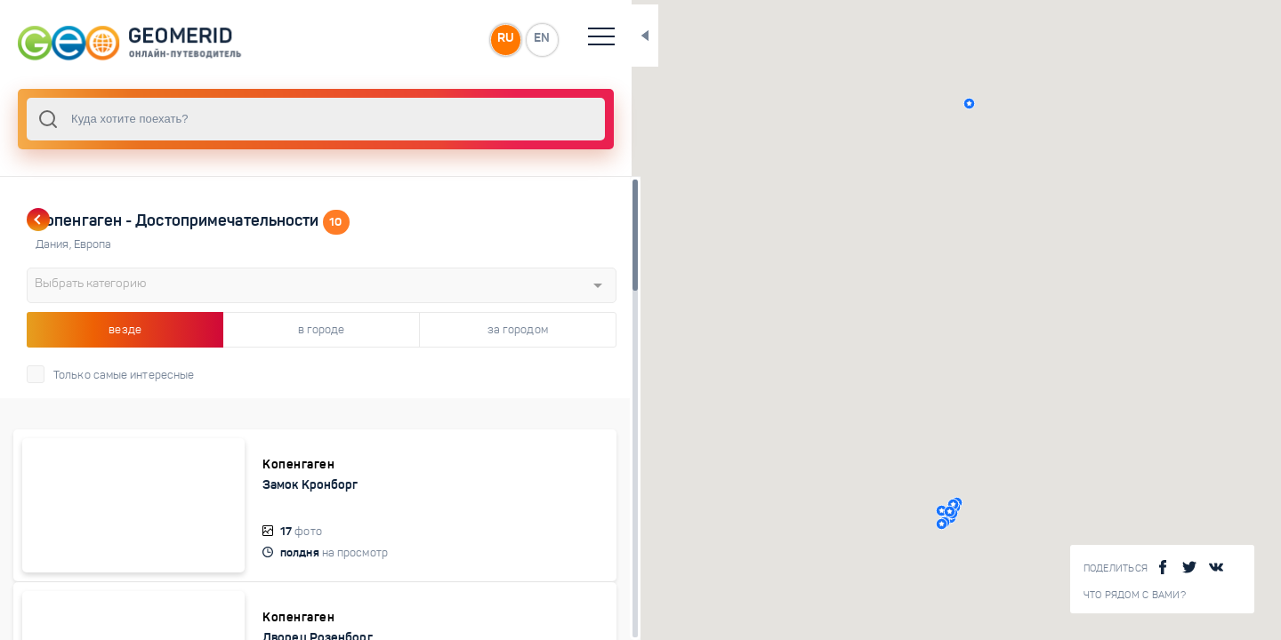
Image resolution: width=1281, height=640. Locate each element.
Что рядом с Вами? (1135, 595)
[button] (893, 103)
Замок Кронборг (252, 484)
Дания (55, 244)
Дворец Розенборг (260, 618)
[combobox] (240, 119)
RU (352, 39)
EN (391, 39)
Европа (93, 244)
